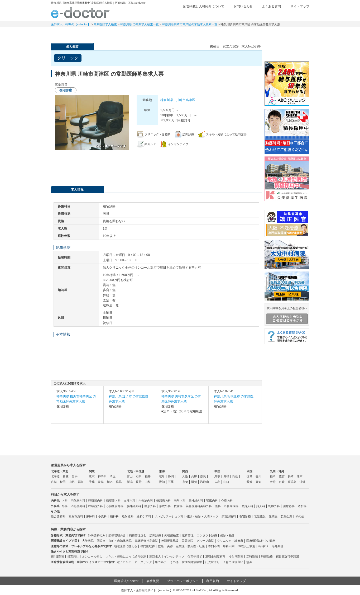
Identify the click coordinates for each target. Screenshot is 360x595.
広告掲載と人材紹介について (203, 6)
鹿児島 (292, 481)
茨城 (101, 481)
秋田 (63, 481)
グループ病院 (205, 540)
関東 (92, 471)
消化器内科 (78, 500)
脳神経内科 (196, 500)
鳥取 (217, 476)
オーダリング (143, 562)
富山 (130, 476)
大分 (273, 481)
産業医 (273, 516)
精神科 (114, 516)
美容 (170, 546)
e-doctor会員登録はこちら (287, 51)
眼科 (218, 506)
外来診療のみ (96, 535)
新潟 (130, 481)
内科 (65, 500)
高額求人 (155, 556)
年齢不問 (228, 546)
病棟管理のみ (117, 535)
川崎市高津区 (185, 100)
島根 (226, 476)
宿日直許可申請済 (287, 556)
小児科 (102, 516)
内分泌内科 (145, 500)
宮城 (54, 481)
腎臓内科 (212, 500)
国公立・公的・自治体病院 (114, 540)
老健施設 (260, 516)
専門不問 (214, 546)
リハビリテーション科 (168, 516)
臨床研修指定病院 (146, 540)
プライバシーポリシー (183, 581)
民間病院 (187, 540)
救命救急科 (76, 516)
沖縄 (302, 481)
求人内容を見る (77, 418)
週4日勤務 (57, 556)
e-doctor (80, 12)
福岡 (273, 476)
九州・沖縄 (277, 471)
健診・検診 (227, 535)
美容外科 (206, 506)
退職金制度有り (215, 556)
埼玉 (113, 476)
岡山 (235, 476)
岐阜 (162, 476)
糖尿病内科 (163, 500)
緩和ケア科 (144, 516)
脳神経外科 (134, 506)
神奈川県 (166, 100)
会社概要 (152, 581)
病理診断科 (229, 516)
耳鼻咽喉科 (231, 506)
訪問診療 (155, 535)
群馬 (119, 481)
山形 (72, 481)
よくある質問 (271, 6)
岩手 (75, 476)
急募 (249, 562)
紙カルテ (161, 562)
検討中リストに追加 (239, 56)
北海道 (55, 476)
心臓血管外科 (114, 506)
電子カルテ (124, 562)
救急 (161, 546)
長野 (139, 481)
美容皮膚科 (193, 506)
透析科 (302, 506)
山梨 (148, 481)
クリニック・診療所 (230, 540)
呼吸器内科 (95, 500)
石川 (139, 476)
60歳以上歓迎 (246, 546)
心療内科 (227, 500)
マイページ (290, 33)
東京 (92, 476)
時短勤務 (267, 556)
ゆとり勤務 (236, 556)
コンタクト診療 (207, 535)
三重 (171, 481)
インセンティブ (174, 556)
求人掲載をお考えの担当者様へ (287, 315)
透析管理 (188, 535)
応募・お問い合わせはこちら (156, 166)
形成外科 (165, 506)
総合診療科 (58, 516)
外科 (65, 506)
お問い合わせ (243, 6)
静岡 (171, 476)
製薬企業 (286, 516)
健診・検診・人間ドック (202, 516)
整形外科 (150, 506)
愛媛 (249, 481)
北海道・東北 (59, 471)
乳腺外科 (274, 506)
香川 (258, 476)
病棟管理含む (137, 535)
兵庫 (194, 476)
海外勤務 (277, 546)
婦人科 (260, 506)
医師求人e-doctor (126, 581)
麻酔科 (90, 516)
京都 (185, 481)
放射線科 (127, 516)
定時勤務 (252, 556)
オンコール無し (92, 556)
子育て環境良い (233, 562)
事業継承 (217, 33)
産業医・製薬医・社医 (190, 546)
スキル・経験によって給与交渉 (125, 556)
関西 (185, 471)
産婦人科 (247, 506)
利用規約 (212, 581)
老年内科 (179, 500)
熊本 (300, 476)
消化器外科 (78, 506)
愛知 (162, 481)
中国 (217, 471)
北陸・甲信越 (135, 471)
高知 (258, 481)
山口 (226, 481)
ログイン (298, 15)
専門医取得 (147, 546)
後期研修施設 (170, 540)
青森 (66, 476)
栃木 (110, 481)
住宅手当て (195, 556)
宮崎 (282, 481)
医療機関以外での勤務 (260, 540)
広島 (217, 481)
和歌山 (204, 481)
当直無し (73, 556)
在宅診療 (245, 516)
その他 (299, 516)
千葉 (92, 481)
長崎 (291, 476)
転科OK (263, 546)
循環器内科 (113, 500)
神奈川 (102, 476)
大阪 (185, 476)
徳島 (249, 476)
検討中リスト (268, 15)
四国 (249, 471)
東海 (162, 471)
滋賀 (194, 481)
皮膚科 (178, 506)
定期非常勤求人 (106, 33)
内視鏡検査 (171, 535)
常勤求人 (69, 33)
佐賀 (282, 476)
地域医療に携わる (125, 546)
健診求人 (180, 33)
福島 (81, 481)
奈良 (203, 476)
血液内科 (129, 500)
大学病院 (88, 540)
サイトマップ (299, 6)
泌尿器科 (289, 506)
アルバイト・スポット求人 (143, 33)
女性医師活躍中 (192, 562)
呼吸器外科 (95, 506)
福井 (148, 476)
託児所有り (212, 562)
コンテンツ (254, 33)
